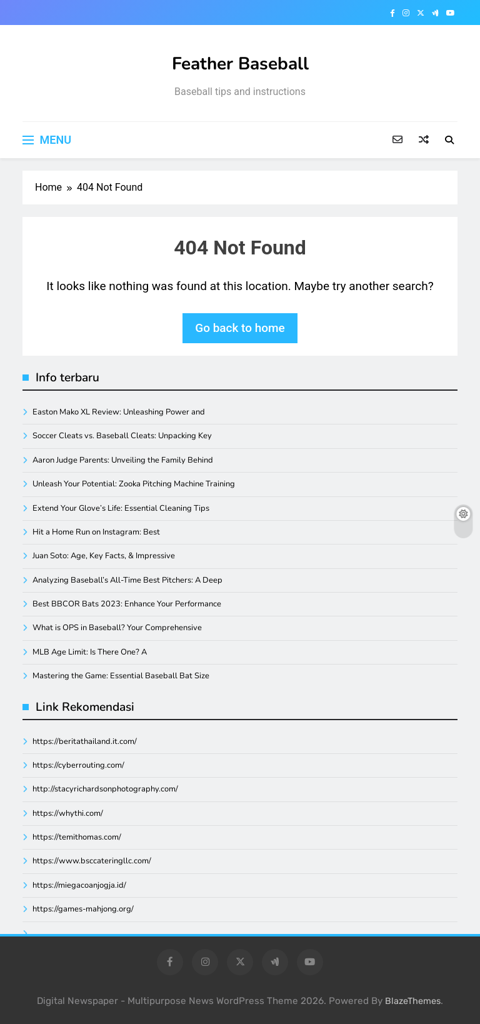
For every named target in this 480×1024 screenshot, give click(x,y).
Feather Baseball (240, 64)
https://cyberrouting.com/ (78, 765)
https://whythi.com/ (67, 813)
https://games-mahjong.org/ (83, 909)
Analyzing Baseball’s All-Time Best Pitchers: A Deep (127, 580)
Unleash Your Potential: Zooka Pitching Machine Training (133, 483)
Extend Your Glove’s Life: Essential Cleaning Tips (120, 508)
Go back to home (240, 328)
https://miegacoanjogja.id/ (79, 885)
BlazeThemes (413, 1001)
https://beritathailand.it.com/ (84, 741)
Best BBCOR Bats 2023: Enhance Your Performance (126, 604)
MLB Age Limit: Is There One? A (89, 652)
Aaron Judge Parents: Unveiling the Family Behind (122, 460)
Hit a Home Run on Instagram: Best (96, 532)
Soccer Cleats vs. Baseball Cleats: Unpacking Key (122, 435)
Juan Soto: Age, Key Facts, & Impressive (103, 555)
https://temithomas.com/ (76, 837)
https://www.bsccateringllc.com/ (91, 860)
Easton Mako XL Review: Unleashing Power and (118, 412)
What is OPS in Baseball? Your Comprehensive (117, 627)
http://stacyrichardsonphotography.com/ (105, 789)
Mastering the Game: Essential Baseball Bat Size (120, 675)
